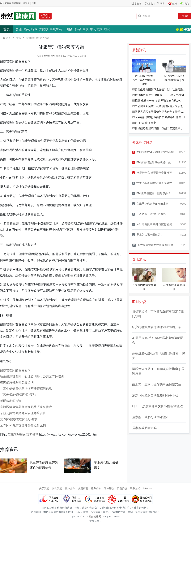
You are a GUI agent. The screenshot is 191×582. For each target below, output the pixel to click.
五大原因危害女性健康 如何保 (152, 245)
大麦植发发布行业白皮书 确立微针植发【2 (158, 117)
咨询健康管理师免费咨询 (17, 382)
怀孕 (78, 29)
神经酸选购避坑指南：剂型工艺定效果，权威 (159, 128)
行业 (34, 29)
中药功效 (96, 29)
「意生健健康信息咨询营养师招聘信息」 (27, 388)
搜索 (150, 3)
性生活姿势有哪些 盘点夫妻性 (152, 183)
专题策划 (183, 29)
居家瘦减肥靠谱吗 (144, 428)
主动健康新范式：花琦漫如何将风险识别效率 (159, 106)
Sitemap (147, 488)
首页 (6, 29)
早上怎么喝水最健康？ (147, 234)
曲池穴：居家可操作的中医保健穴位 (156, 384)
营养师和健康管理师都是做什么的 (23, 425)
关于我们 (44, 488)
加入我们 (57, 488)
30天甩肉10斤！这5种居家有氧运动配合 (158, 340)
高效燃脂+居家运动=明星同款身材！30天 (158, 356)
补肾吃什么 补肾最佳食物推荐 (152, 172)
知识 (69, 29)
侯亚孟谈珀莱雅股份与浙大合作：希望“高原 (159, 111)
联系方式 (135, 488)
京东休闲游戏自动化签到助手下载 (155, 395)
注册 (34, 3)
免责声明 (83, 488)
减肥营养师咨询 (10, 400)
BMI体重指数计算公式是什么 (151, 162)
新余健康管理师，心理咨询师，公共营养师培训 (32, 376)
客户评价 (109, 488)
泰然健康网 (49, 55)
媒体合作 (70, 488)
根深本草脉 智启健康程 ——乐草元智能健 (158, 95)
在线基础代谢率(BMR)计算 (150, 203)
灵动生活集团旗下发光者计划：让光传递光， (159, 89)
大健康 (43, 29)
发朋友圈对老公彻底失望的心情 (153, 152)
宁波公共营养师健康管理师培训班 (23, 413)
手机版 (137, 3)
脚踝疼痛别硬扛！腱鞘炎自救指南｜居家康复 (158, 371)
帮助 (162, 3)
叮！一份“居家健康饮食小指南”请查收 (157, 406)
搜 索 (185, 16)
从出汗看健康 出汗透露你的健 (152, 224)
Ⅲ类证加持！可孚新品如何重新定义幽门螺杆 (158, 314)
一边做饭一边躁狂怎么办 (149, 214)
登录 (27, 3)
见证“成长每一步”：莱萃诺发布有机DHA (157, 100)
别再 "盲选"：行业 (144, 122)
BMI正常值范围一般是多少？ (151, 193)
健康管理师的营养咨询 (15, 370)
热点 (27, 29)
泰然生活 (56, 29)
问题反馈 (122, 488)
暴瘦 (86, 29)
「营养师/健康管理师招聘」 (18, 394)
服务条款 (96, 488)
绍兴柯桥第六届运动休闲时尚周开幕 (156, 327)
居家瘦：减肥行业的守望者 (150, 417)
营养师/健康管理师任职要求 (18, 419)
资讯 (45, 16)
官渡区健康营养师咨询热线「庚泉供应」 (27, 407)
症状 (107, 29)
